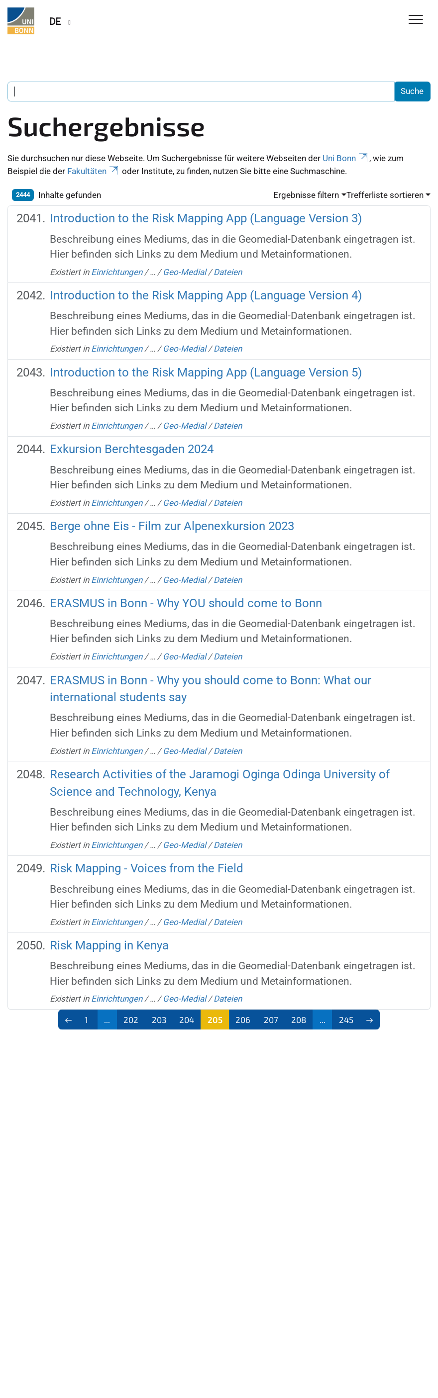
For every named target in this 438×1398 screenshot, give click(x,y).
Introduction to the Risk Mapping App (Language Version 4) (206, 295)
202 (130, 1020)
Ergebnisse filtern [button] (306, 195)
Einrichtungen (116, 272)
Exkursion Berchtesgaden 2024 (132, 449)
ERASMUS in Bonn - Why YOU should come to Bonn (186, 603)
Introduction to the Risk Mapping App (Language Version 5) (206, 372)
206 (242, 1020)
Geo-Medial (184, 272)
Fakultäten (93, 171)
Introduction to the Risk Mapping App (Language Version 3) (206, 218)
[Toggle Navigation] (416, 20)
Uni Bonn (346, 158)
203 (159, 1020)
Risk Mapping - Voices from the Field (146, 868)
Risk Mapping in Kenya (109, 945)
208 (298, 1020)
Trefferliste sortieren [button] (385, 195)
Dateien (228, 272)
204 (186, 1020)
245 (346, 1020)
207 (271, 1020)
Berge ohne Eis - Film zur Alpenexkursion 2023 (172, 526)
